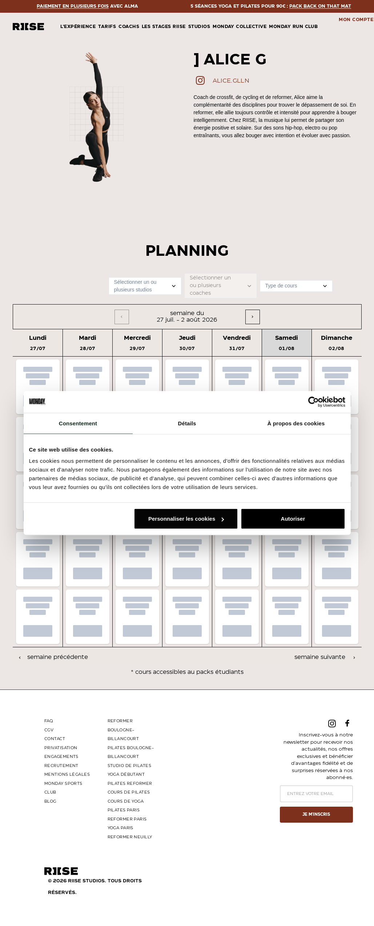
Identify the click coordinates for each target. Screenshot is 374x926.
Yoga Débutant (126, 774)
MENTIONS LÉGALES (67, 774)
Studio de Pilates (129, 766)
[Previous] (121, 317)
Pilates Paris (124, 810)
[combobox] (115, 286)
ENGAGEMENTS (61, 757)
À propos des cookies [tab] (296, 423)
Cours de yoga (126, 801)
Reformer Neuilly (130, 837)
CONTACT (54, 739)
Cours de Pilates (129, 792)
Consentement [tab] (78, 423)
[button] (200, 83)
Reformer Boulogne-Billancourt (123, 730)
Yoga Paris (120, 828)
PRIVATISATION (60, 748)
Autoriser (293, 519)
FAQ (48, 721)
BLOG (50, 801)
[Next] (252, 317)
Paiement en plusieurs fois (198, 6)
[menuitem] (75, 27)
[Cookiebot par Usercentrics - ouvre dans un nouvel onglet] (313, 401)
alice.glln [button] (231, 81)
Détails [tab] (187, 423)
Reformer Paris (127, 819)
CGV (48, 730)
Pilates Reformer (130, 784)
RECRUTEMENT (61, 766)
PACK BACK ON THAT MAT (78, 6)
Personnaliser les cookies (186, 519)
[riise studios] (28, 26)
